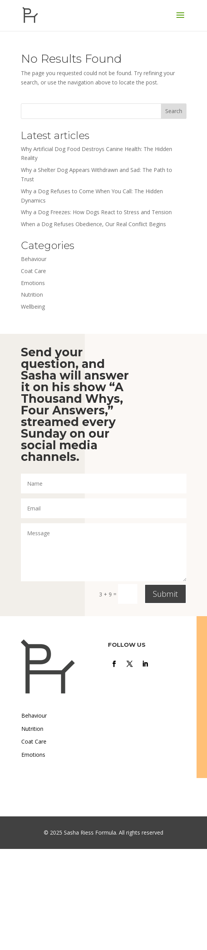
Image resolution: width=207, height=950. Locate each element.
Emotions (33, 283)
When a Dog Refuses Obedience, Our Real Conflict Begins (93, 224)
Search (173, 111)
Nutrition (32, 294)
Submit (165, 594)
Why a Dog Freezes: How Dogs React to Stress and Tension (96, 212)
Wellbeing (33, 306)
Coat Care (33, 271)
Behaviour (33, 259)
